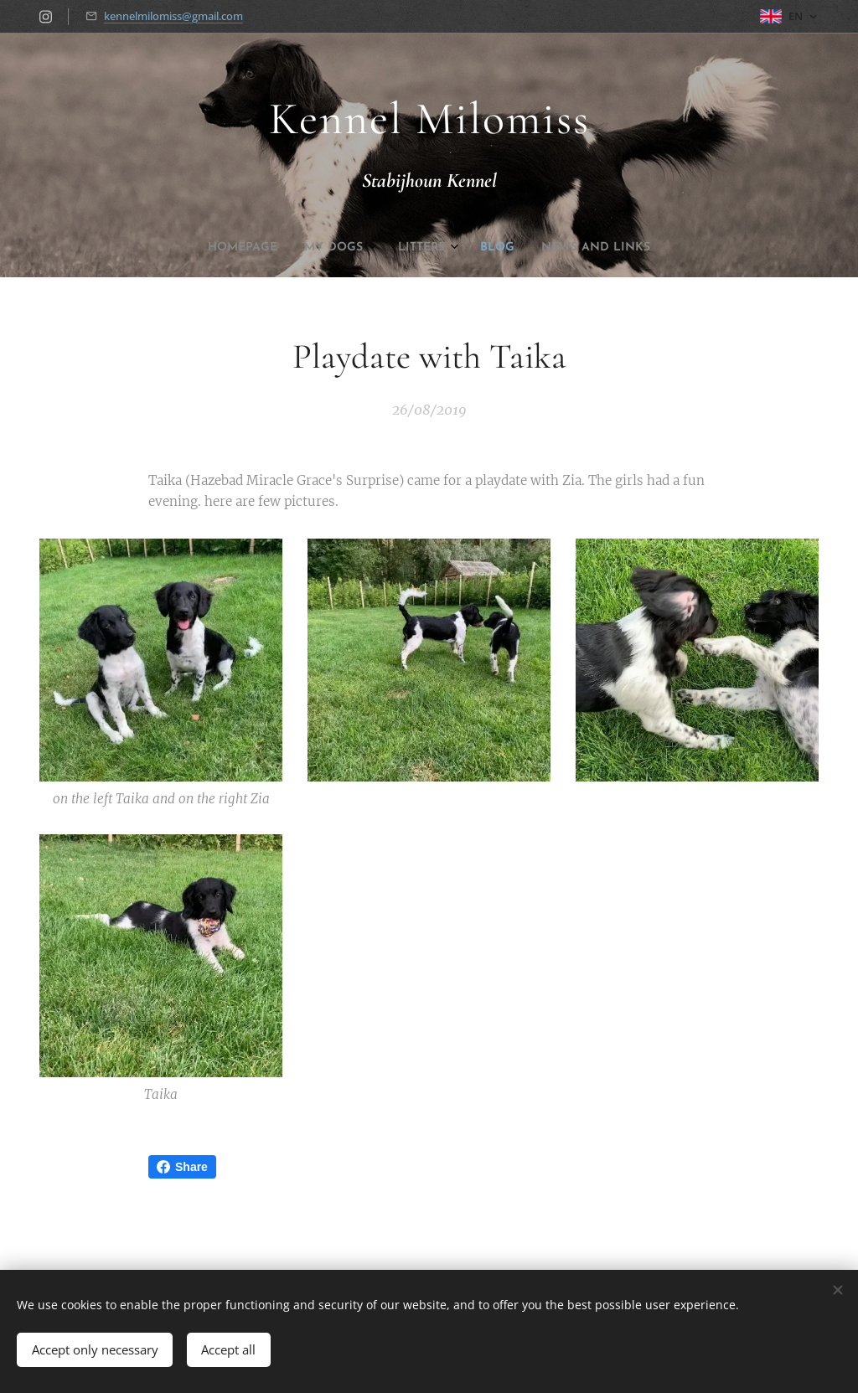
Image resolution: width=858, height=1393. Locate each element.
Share (182, 1167)
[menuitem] (373, 248)
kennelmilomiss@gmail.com (173, 15)
